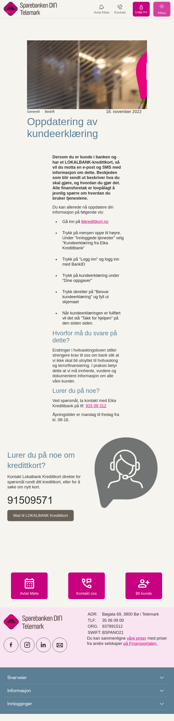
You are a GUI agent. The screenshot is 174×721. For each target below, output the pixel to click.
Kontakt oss (86, 596)
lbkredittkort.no (94, 221)
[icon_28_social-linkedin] (43, 652)
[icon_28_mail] (59, 652)
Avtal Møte (29, 593)
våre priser (136, 645)
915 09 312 (96, 406)
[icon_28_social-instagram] (27, 652)
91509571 (30, 500)
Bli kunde (143, 593)
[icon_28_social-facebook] (11, 652)
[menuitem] (30, 9)
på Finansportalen (139, 650)
